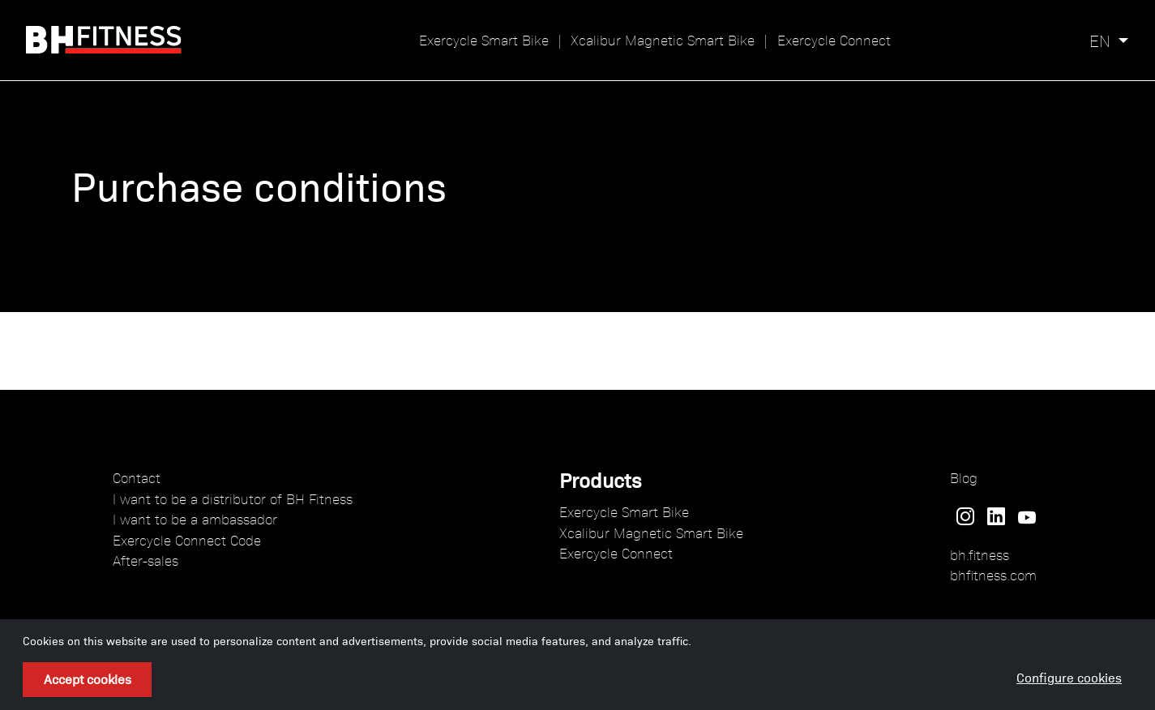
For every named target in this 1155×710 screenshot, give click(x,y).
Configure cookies (1069, 677)
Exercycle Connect (834, 40)
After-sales (145, 560)
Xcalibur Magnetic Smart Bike (663, 40)
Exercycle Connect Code (187, 540)
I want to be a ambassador (195, 519)
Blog (963, 477)
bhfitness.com (993, 575)
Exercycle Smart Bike (484, 40)
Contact (136, 477)
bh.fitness (979, 554)
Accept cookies (87, 678)
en (1099, 40)
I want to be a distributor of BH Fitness (233, 498)
